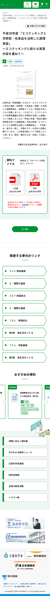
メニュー (46, 5)
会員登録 (25, 205)
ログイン (41, 5)
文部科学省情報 (17, 469)
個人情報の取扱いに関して (23, 592)
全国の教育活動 (17, 492)
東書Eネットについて (10, 590)
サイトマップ (7, 592)
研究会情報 (14, 480)
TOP (4, 12)
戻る (25, 229)
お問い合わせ (42, 590)
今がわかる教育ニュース (21, 458)
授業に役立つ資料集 (19, 446)
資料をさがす (27, 5)
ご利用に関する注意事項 (27, 590)
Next (46, 407)
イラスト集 (14, 503)
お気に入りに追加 (37, 26)
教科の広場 (35, 5)
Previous (3, 407)
